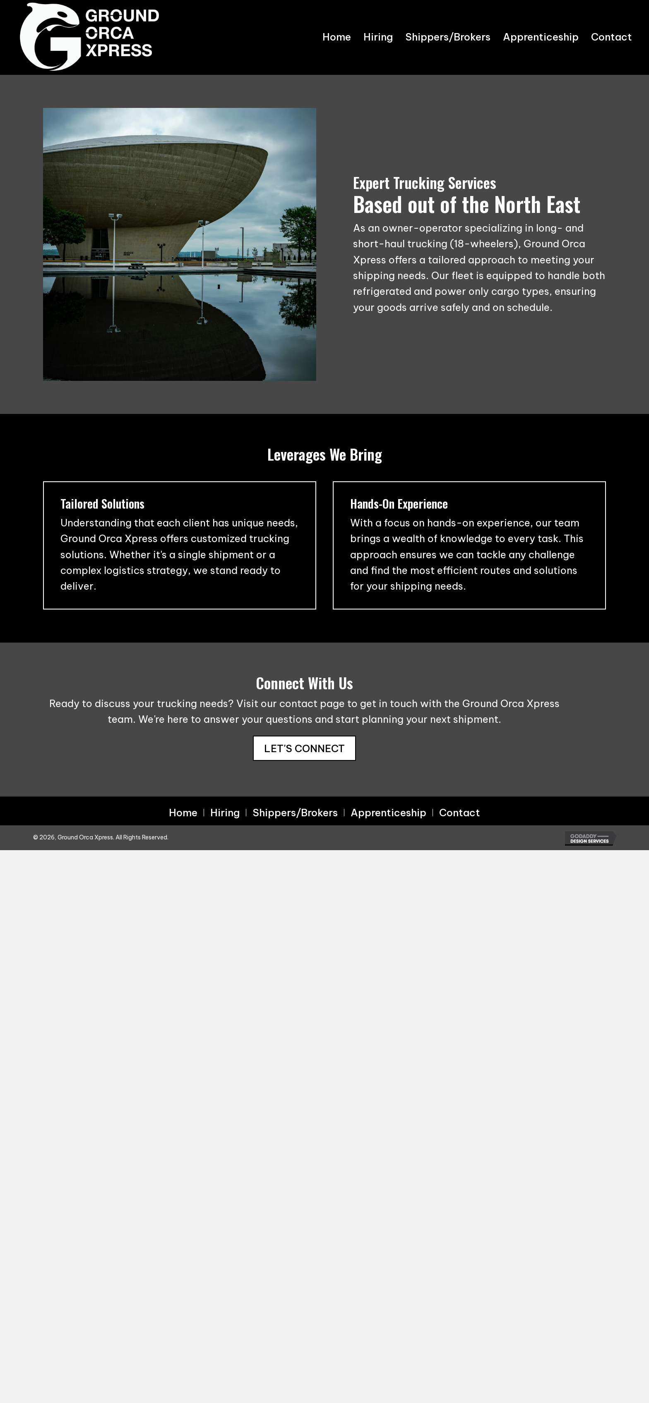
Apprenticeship (388, 812)
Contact (459, 812)
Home (183, 812)
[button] (304, 748)
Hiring (225, 812)
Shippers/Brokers (295, 812)
